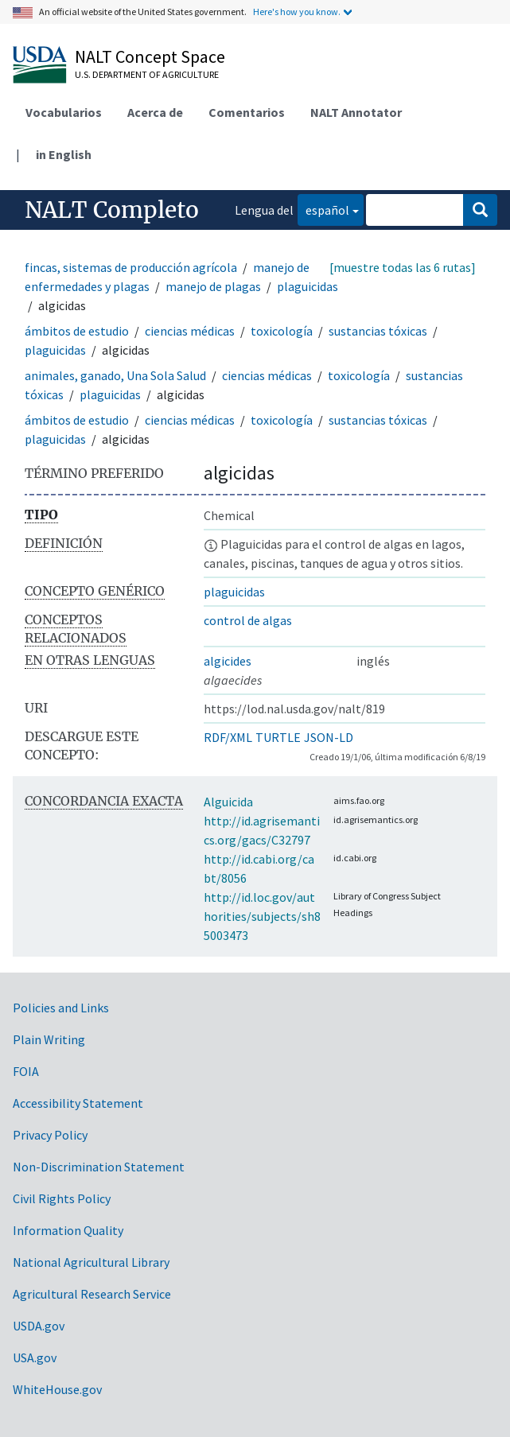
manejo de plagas (213, 286)
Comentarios (246, 112)
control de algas (248, 620)
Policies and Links (61, 1008)
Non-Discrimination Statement (99, 1167)
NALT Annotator (356, 112)
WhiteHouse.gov (57, 1389)
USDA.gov (38, 1326)
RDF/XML (228, 737)
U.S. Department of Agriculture (147, 74)
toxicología (282, 331)
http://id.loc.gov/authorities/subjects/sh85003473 (262, 916)
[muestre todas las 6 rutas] (402, 267)
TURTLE (278, 737)
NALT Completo (112, 210)
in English (63, 154)
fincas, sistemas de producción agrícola (131, 267)
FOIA (26, 1071)
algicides (227, 661)
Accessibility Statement (78, 1103)
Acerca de (155, 112)
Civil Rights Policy (62, 1198)
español (323, 209)
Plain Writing (49, 1039)
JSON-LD (328, 737)
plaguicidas (307, 286)
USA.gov (34, 1357)
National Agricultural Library (91, 1262)
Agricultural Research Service (92, 1294)
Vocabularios (63, 112)
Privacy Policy (50, 1135)
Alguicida (228, 802)
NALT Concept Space (150, 56)
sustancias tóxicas (378, 331)
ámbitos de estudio (77, 331)
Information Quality (68, 1230)
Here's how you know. (297, 11)
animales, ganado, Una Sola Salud (115, 375)
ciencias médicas (190, 331)
